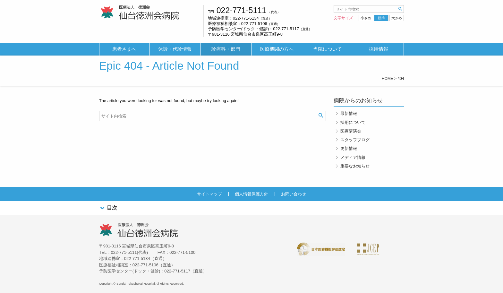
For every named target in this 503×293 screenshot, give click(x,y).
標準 (381, 18)
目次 (108, 208)
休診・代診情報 (175, 49)
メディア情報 (352, 157)
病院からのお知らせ (358, 101)
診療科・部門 (225, 49)
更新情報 (348, 148)
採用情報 (378, 49)
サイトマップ (209, 194)
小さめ (366, 18)
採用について (352, 122)
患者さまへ (124, 49)
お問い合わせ (293, 194)
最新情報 (348, 113)
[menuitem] (124, 49)
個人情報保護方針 (251, 194)
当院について (327, 49)
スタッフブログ (355, 139)
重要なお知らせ (355, 166)
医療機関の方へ (277, 49)
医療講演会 (350, 131)
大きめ (396, 18)
